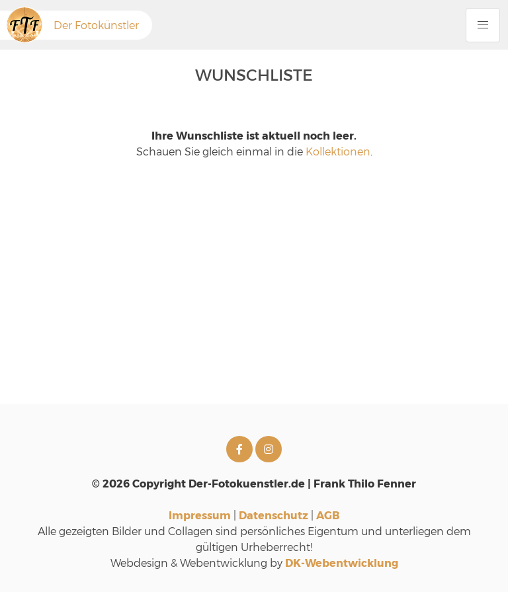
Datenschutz (273, 515)
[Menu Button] (483, 25)
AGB (327, 515)
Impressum (200, 515)
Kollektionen (338, 151)
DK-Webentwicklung (341, 562)
